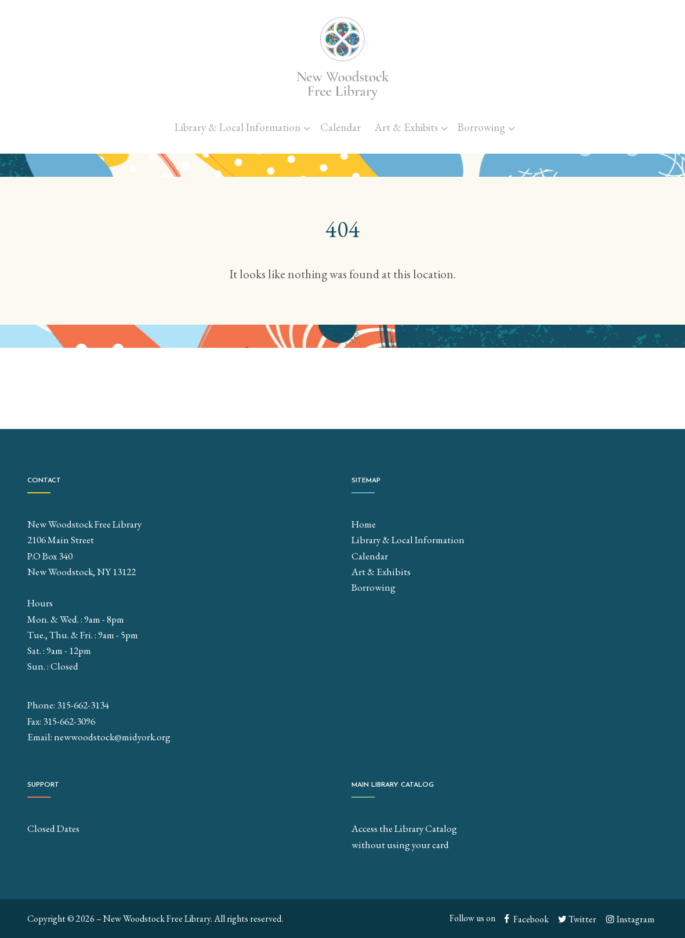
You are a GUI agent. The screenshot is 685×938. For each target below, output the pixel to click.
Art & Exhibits (406, 127)
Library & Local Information (237, 127)
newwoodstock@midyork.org (112, 736)
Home (363, 524)
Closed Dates (53, 828)
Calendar (340, 127)
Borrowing (481, 127)
